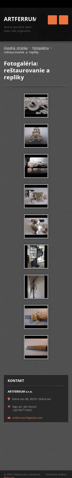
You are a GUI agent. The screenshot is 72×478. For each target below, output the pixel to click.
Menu (63, 19)
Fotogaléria (40, 48)
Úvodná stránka (16, 48)
